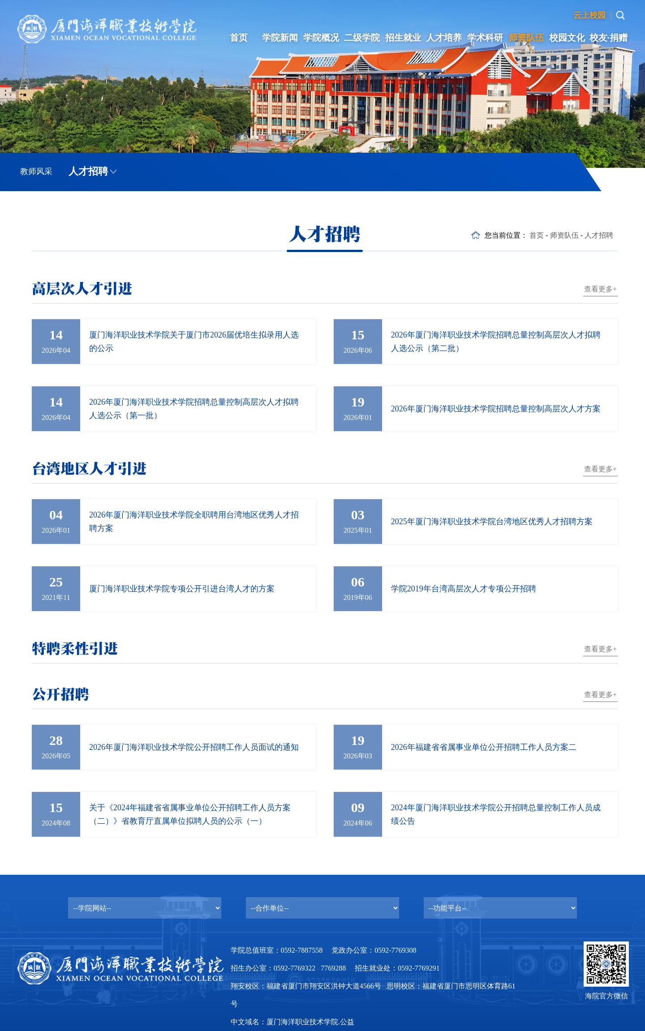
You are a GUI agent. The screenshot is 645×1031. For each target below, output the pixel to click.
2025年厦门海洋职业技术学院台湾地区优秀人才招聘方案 (492, 521)
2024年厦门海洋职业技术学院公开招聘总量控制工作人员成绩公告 (496, 814)
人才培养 (444, 38)
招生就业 (403, 38)
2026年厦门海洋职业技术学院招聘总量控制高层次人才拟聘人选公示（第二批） (496, 341)
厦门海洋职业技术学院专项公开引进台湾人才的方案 (182, 588)
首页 (239, 38)
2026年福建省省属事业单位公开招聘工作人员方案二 (483, 747)
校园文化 (567, 38)
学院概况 (321, 38)
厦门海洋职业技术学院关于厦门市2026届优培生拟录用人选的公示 (194, 341)
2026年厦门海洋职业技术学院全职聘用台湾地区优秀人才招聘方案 (194, 521)
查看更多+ (600, 289)
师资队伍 (526, 38)
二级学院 (362, 38)
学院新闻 (280, 38)
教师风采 (36, 171)
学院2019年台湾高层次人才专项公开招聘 (463, 588)
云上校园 (589, 15)
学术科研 (485, 38)
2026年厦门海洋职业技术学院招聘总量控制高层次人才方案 (496, 408)
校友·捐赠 (608, 38)
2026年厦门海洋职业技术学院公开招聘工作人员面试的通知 (194, 747)
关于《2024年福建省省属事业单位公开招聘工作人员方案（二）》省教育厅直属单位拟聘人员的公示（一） (190, 814)
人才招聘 (88, 171)
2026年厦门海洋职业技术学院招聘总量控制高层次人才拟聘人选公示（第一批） (194, 409)
